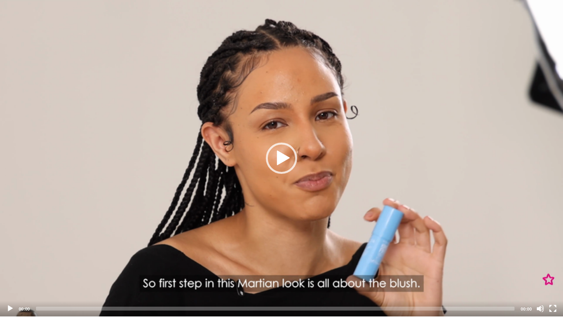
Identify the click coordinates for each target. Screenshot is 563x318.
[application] (281, 158)
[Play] (10, 309)
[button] (281, 158)
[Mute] (540, 309)
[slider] (275, 309)
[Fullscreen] (553, 309)
